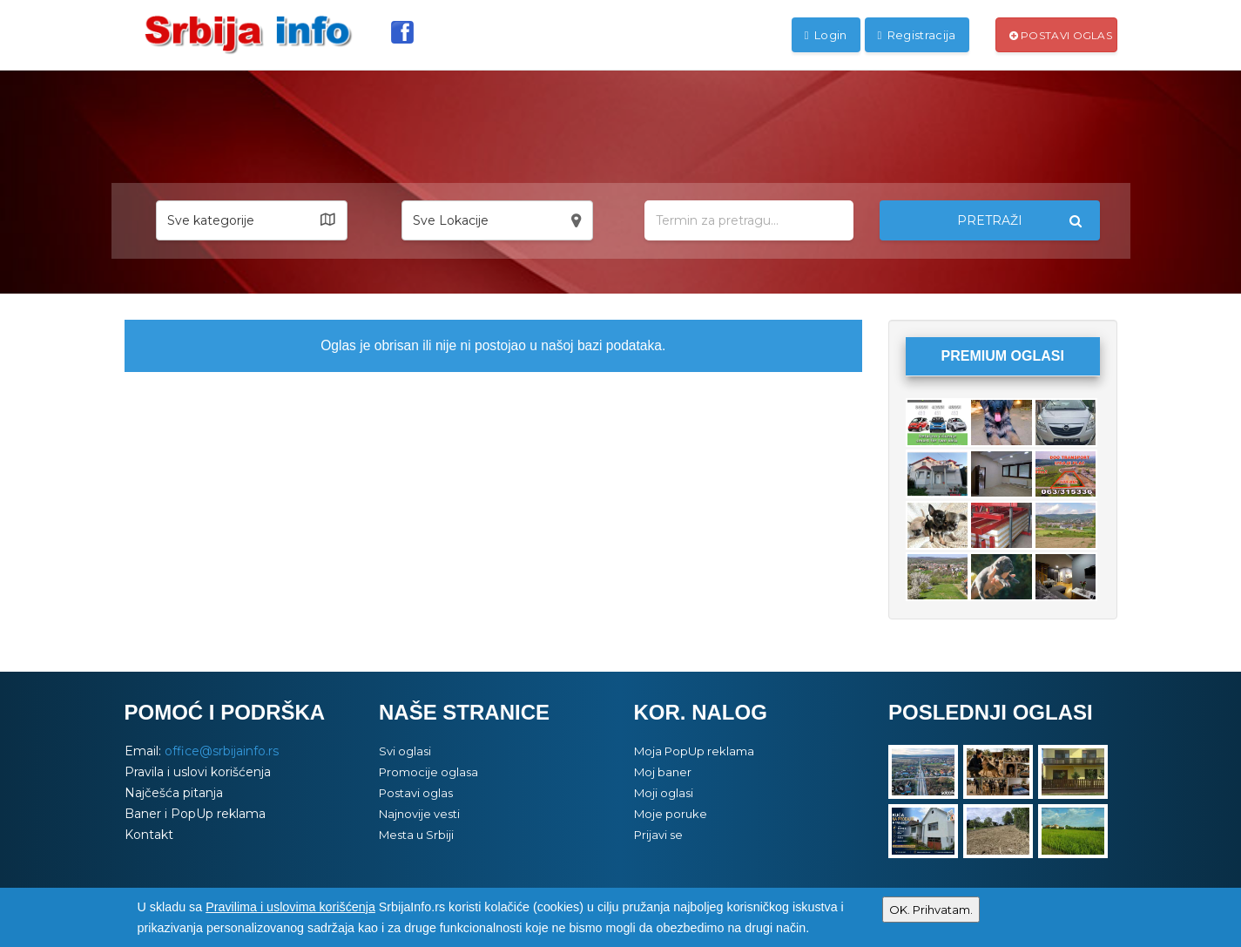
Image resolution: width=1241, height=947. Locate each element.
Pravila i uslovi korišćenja (198, 772)
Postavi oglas (1061, 35)
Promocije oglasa (428, 772)
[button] (251, 220)
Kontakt (149, 834)
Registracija (917, 35)
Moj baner (662, 772)
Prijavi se (658, 835)
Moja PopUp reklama (694, 751)
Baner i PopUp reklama (195, 814)
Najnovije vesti (419, 814)
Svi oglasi (405, 751)
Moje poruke (670, 814)
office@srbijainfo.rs (222, 751)
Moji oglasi (663, 793)
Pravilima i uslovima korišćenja (290, 907)
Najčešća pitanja (174, 793)
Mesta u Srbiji (416, 835)
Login (826, 35)
